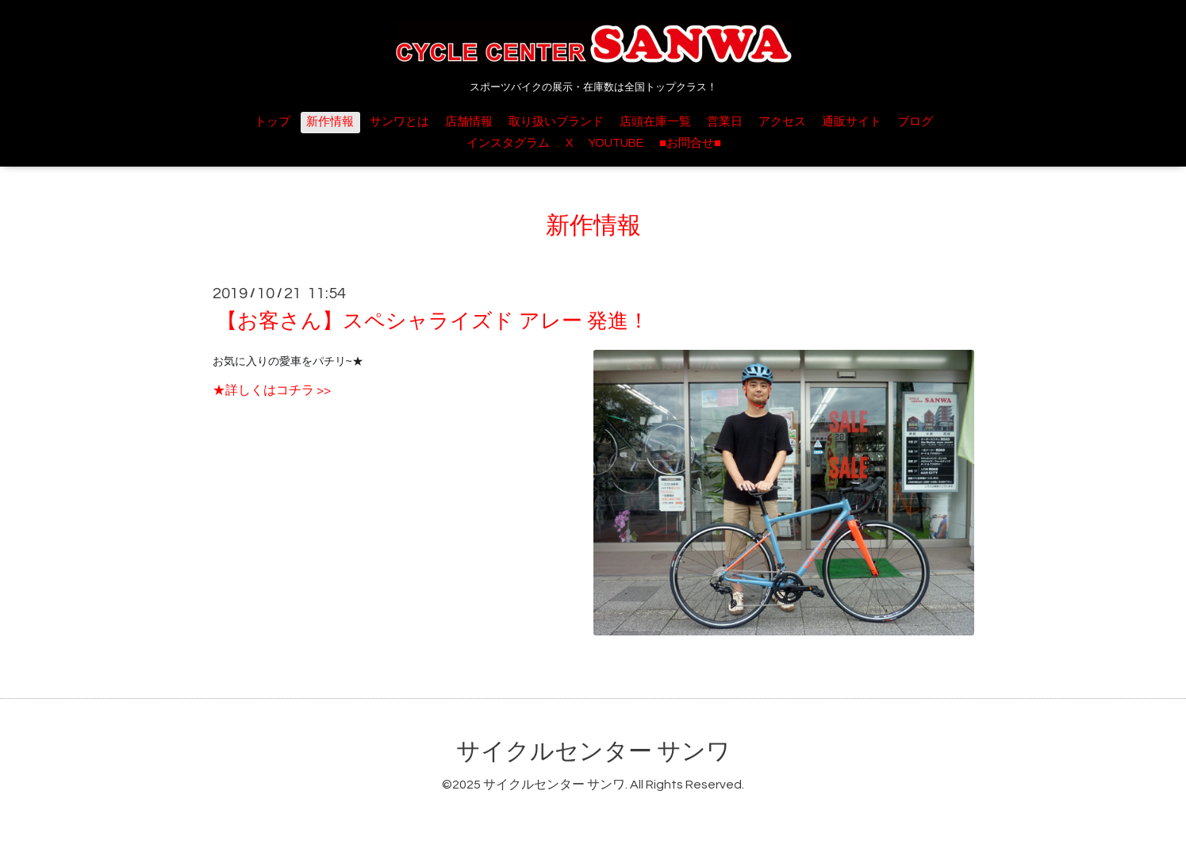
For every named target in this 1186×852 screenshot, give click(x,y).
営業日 (725, 122)
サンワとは (399, 122)
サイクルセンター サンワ (593, 751)
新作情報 (330, 122)
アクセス (782, 122)
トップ (272, 122)
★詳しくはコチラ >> (272, 390)
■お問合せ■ (690, 143)
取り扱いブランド (556, 122)
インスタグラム (508, 143)
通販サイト (851, 122)
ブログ (915, 122)
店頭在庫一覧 (655, 122)
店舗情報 (469, 122)
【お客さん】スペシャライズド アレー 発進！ (433, 321)
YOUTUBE (616, 143)
